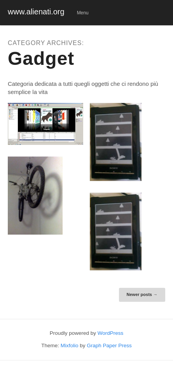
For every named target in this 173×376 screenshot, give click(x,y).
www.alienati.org (36, 11)
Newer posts (142, 294)
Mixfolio (70, 345)
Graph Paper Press (109, 345)
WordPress (111, 333)
